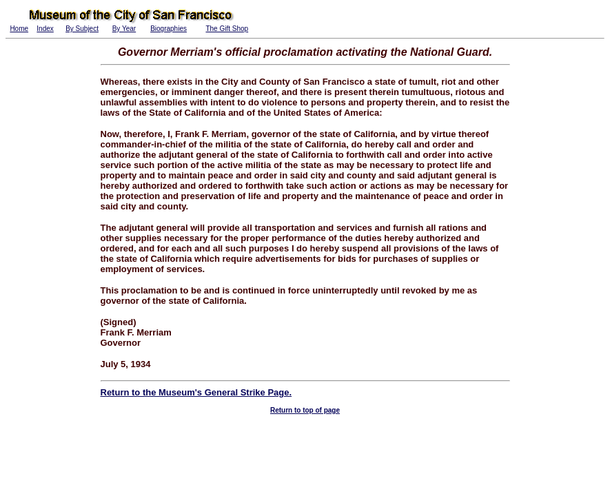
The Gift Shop (226, 28)
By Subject (82, 28)
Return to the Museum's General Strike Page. (196, 392)
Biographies (168, 28)
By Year (124, 28)
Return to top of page (305, 410)
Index (45, 28)
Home (19, 28)
